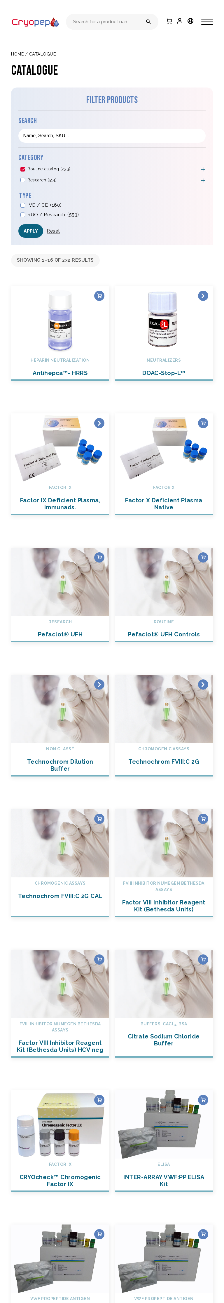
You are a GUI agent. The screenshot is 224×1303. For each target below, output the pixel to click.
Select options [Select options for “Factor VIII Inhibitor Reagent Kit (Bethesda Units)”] (203, 819)
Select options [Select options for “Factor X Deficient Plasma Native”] (203, 423)
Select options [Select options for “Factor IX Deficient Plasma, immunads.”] (99, 423)
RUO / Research (53, 215)
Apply (31, 231)
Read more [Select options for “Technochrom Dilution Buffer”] (99, 684)
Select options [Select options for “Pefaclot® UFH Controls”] (203, 557)
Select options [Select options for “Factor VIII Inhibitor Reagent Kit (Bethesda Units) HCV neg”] (99, 959)
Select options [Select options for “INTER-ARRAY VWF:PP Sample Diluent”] (99, 1234)
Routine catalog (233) (49, 169)
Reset (53, 231)
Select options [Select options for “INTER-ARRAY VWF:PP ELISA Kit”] (203, 1100)
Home (17, 54)
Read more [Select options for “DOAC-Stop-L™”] (203, 296)
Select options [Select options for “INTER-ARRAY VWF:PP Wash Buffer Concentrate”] (203, 1234)
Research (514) (42, 180)
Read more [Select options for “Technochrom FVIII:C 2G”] (203, 684)
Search (27, 120)
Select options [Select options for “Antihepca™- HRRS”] (99, 296)
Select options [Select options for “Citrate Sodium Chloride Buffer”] (203, 959)
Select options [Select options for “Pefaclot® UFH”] (99, 557)
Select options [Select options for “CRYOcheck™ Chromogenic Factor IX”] (99, 1100)
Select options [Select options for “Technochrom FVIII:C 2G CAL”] (99, 819)
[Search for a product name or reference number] (148, 22)
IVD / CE (44, 205)
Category (30, 157)
